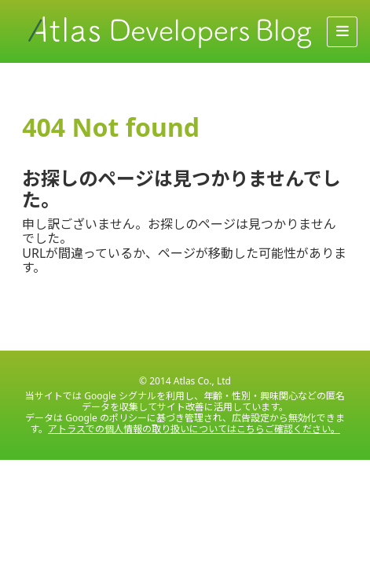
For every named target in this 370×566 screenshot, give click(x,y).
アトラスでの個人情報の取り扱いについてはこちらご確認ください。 (194, 429)
